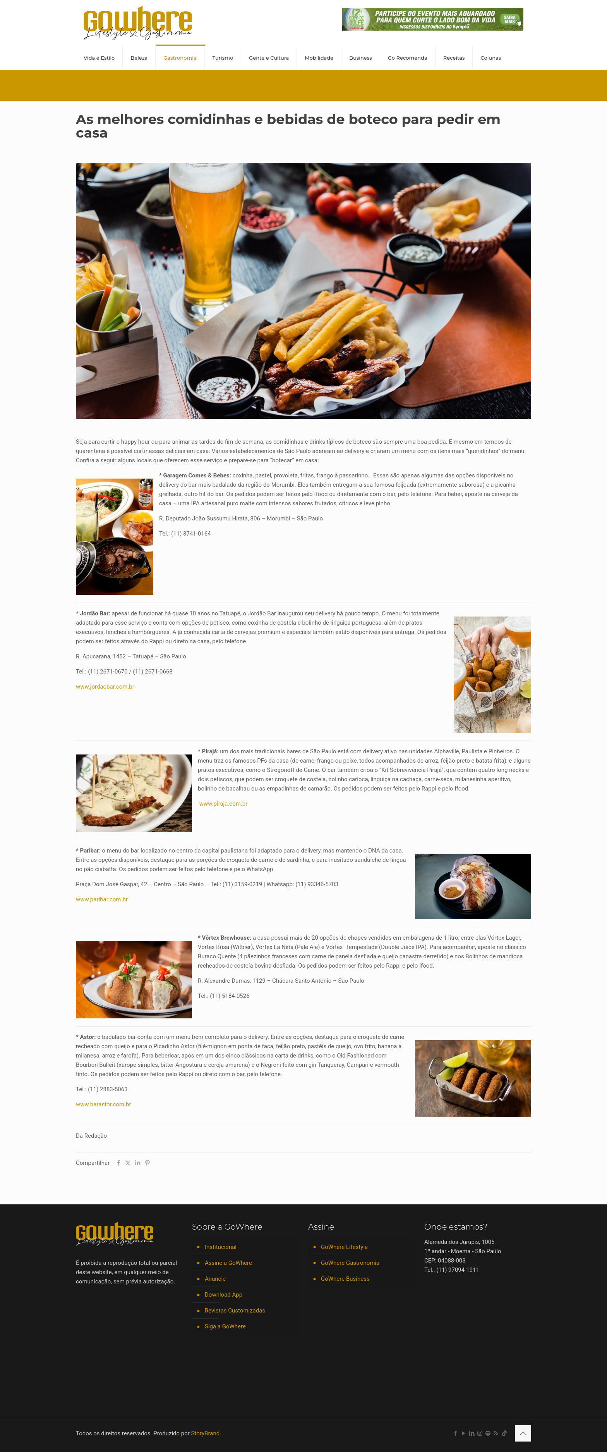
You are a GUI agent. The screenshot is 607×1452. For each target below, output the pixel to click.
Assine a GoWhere (228, 1262)
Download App (223, 1294)
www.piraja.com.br (223, 803)
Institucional (221, 1247)
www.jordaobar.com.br (105, 686)
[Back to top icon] (523, 1433)
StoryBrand (205, 1433)
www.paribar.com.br (102, 899)
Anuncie (215, 1278)
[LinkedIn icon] (472, 1433)
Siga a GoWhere (225, 1326)
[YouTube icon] (463, 1433)
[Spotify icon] (488, 1433)
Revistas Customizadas (235, 1310)
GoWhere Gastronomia (350, 1262)
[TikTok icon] (504, 1433)
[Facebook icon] (455, 1433)
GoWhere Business (345, 1278)
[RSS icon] (496, 1433)
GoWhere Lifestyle (344, 1247)
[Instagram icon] (480, 1433)
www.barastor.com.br (103, 1104)
